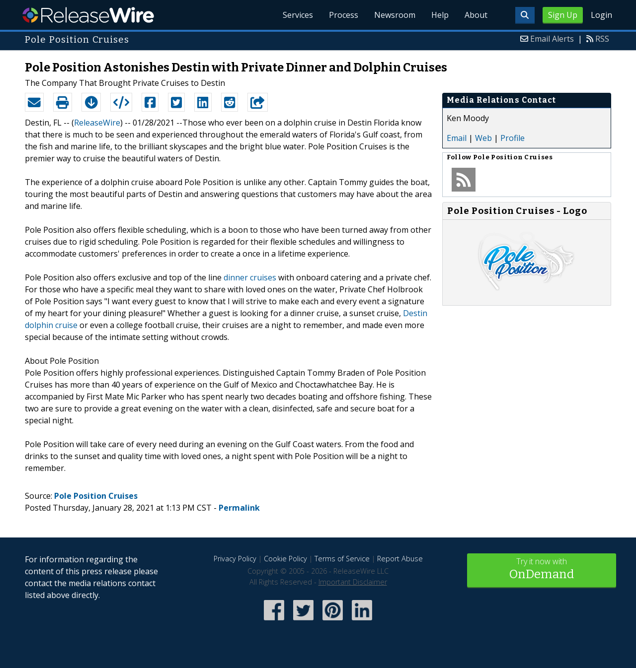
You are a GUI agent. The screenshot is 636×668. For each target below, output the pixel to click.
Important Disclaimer (352, 582)
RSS (602, 38)
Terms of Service (342, 558)
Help (440, 14)
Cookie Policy (285, 558)
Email (457, 138)
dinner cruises (250, 277)
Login (601, 14)
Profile (512, 138)
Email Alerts (552, 38)
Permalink (239, 507)
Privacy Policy (235, 558)
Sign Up (562, 14)
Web (483, 138)
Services (298, 14)
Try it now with (541, 569)
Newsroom (394, 14)
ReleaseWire (88, 15)
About (476, 14)
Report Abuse (400, 558)
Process (343, 14)
